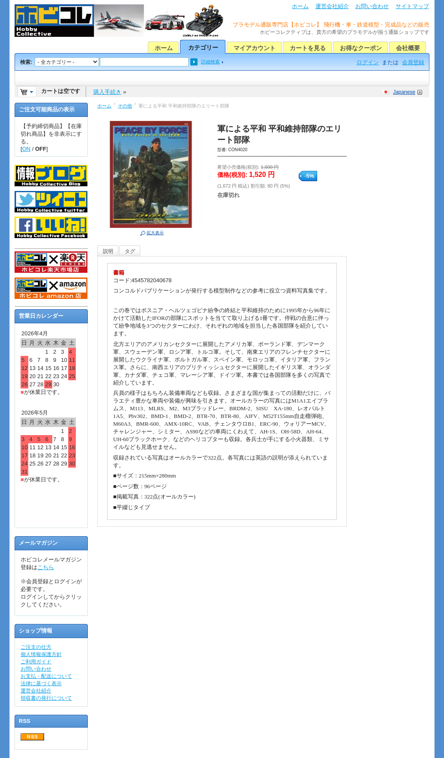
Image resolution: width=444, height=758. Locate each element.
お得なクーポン (361, 48)
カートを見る (308, 48)
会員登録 (413, 62)
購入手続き (107, 92)
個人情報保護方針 (41, 654)
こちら (45, 567)
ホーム (300, 6)
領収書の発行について (46, 698)
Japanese (404, 92)
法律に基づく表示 (41, 683)
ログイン (368, 62)
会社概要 (408, 48)
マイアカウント (255, 48)
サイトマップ (412, 6)
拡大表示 (155, 232)
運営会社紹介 (332, 6)
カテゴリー (203, 47)
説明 (108, 251)
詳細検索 (210, 61)
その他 (125, 105)
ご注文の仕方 (36, 647)
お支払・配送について (46, 676)
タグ (130, 251)
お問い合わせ (372, 6)
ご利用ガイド (36, 662)
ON (26, 149)
